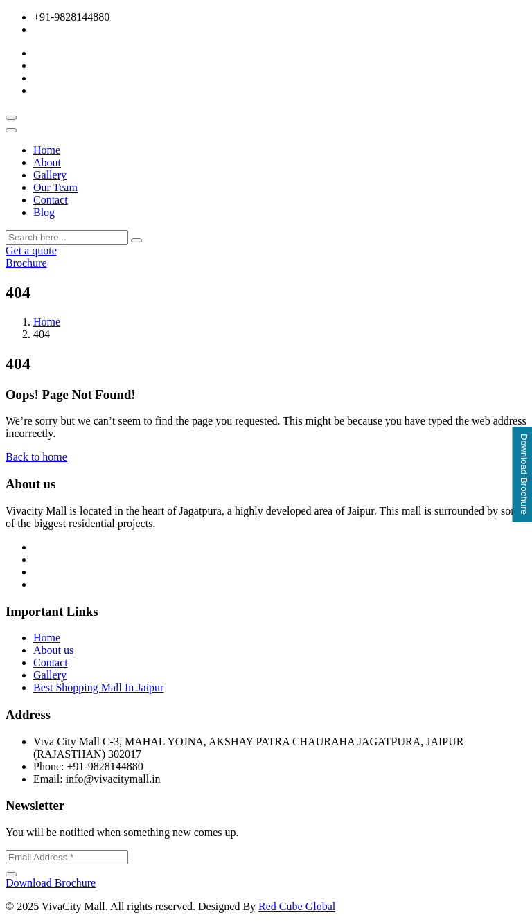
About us (53, 650)
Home (46, 150)
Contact (50, 200)
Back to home (36, 457)
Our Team (55, 187)
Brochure (26, 263)
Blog (44, 212)
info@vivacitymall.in (80, 29)
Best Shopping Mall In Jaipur (98, 687)
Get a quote (31, 250)
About (47, 162)
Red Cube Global (296, 906)
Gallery (49, 175)
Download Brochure (51, 883)
